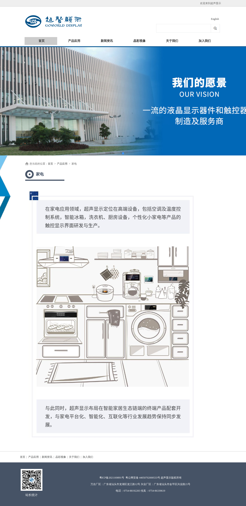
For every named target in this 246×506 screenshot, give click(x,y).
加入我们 (205, 41)
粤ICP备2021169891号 (111, 477)
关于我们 (172, 41)
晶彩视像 (139, 41)
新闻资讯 (107, 41)
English (215, 18)
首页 (41, 41)
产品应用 (74, 41)
